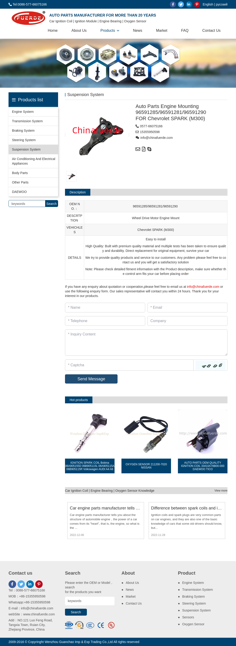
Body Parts (20, 173)
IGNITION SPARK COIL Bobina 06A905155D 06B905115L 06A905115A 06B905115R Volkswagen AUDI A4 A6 (90, 466)
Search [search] (51, 204)
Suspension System (26, 149)
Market (161, 30)
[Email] (188, 307)
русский (221, 4)
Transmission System (27, 121)
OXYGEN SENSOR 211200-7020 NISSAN (146, 466)
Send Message (91, 379)
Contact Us (211, 30)
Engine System (23, 111)
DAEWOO (19, 192)
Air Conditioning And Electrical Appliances (33, 161)
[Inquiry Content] (146, 342)
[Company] (188, 321)
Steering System (24, 140)
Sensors (188, 617)
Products (107, 30)
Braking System (23, 130)
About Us (79, 30)
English (208, 4)
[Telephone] (105, 321)
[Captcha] (129, 364)
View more (221, 490)
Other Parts (20, 182)
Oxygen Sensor (193, 624)
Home (53, 30)
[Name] (105, 307)
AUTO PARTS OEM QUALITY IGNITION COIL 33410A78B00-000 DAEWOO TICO (202, 466)
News (137, 30)
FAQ (185, 30)
